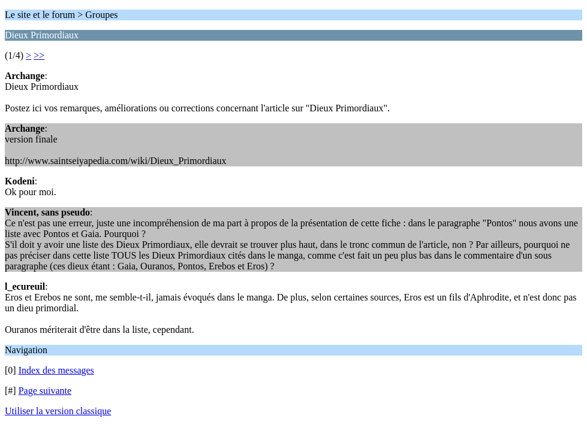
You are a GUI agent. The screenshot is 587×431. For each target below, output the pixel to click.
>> (39, 55)
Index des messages (56, 370)
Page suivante (45, 391)
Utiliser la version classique (58, 411)
